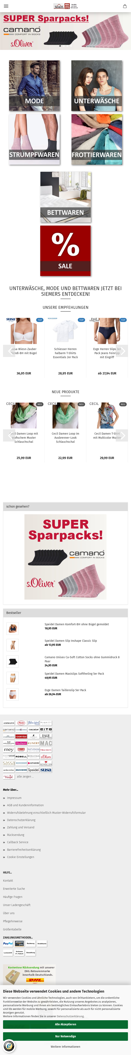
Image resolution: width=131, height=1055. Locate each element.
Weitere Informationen (65, 1046)
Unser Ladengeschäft (16, 905)
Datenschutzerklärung (70, 1016)
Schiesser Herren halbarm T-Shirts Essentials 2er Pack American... (65, 353)
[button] (9, 351)
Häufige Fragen (12, 897)
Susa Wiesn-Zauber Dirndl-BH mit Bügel (24, 351)
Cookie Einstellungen (20, 857)
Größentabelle (12, 929)
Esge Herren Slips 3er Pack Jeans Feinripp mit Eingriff (107, 353)
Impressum (14, 798)
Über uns (9, 913)
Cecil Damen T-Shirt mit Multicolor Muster (107, 435)
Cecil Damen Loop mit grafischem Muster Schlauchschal (24, 438)
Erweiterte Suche (14, 889)
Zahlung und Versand (20, 827)
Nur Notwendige (65, 1036)
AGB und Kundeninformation (25, 805)
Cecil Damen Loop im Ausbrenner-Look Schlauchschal (65, 438)
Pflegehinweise (13, 921)
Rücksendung (15, 835)
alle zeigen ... (25, 776)
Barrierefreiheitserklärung (24, 850)
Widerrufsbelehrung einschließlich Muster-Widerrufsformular (46, 813)
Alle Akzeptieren (65, 1024)
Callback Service (17, 842)
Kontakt (8, 880)
